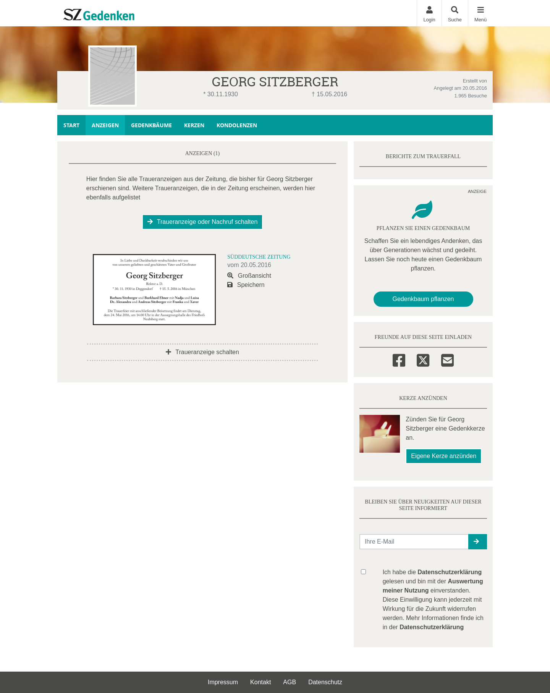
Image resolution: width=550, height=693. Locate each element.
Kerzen (194, 125)
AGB (289, 682)
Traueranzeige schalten (202, 352)
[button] (477, 541)
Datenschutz (325, 682)
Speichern (246, 285)
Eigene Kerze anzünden (443, 456)
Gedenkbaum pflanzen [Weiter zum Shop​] (423, 299)
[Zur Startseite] (115, 13)
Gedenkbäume (151, 125)
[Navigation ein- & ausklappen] (480, 13)
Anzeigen (105, 125)
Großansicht (249, 275)
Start (71, 125)
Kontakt (260, 682)
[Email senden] (414, 541)
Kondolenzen (237, 125)
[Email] (447, 359)
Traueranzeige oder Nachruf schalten (202, 222)
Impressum (223, 682)
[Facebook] (399, 359)
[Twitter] (423, 359)
